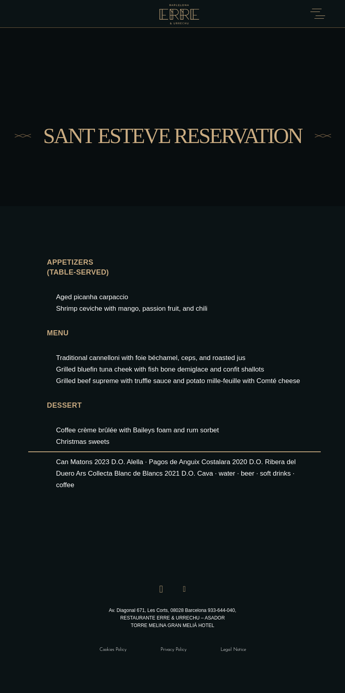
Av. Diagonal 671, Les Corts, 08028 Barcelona (158, 610)
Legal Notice (233, 649)
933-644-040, (222, 610)
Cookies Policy (112, 649)
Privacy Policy (173, 649)
